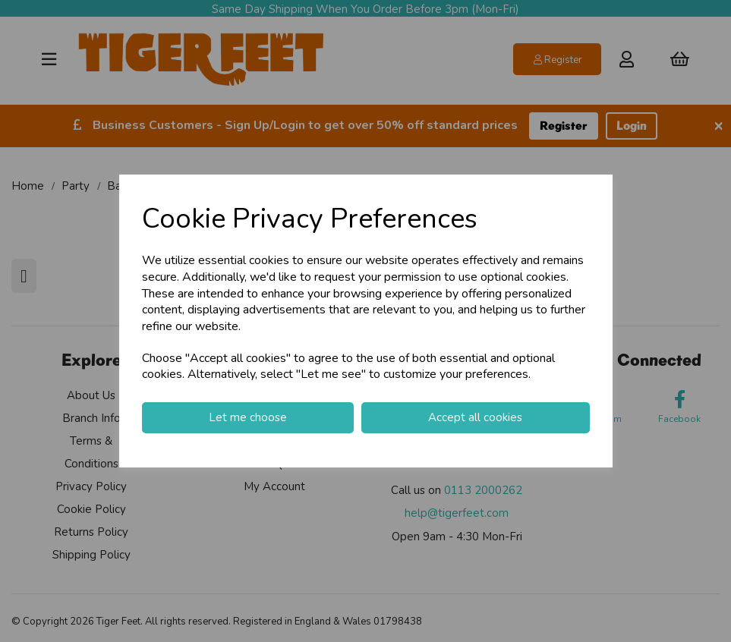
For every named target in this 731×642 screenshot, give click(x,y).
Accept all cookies (475, 417)
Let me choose (248, 417)
